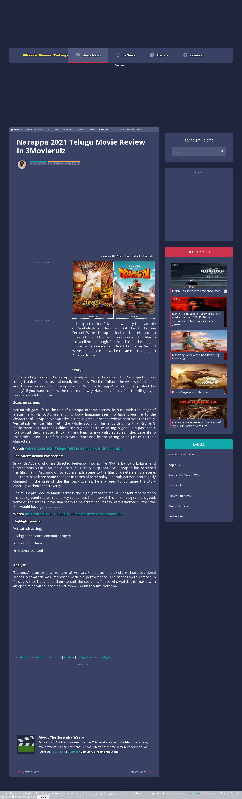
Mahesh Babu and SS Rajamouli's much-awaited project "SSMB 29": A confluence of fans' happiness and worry (197, 319)
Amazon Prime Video (182, 454)
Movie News (177, 516)
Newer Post (27, 772)
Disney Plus (176, 485)
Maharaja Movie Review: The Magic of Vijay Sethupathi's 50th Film (196, 424)
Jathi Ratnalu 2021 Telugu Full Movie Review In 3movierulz (73, 514)
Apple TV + (176, 465)
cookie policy (192, 793)
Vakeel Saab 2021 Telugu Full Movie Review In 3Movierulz (73, 448)
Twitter (73, 751)
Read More (58, 751)
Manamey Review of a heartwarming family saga (195, 356)
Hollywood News (180, 496)
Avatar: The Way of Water (185, 475)
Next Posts (142, 772)
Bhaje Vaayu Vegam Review (190, 392)
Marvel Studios (178, 506)
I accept (42, 797)
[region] (121, 23)
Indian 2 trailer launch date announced (196, 291)
